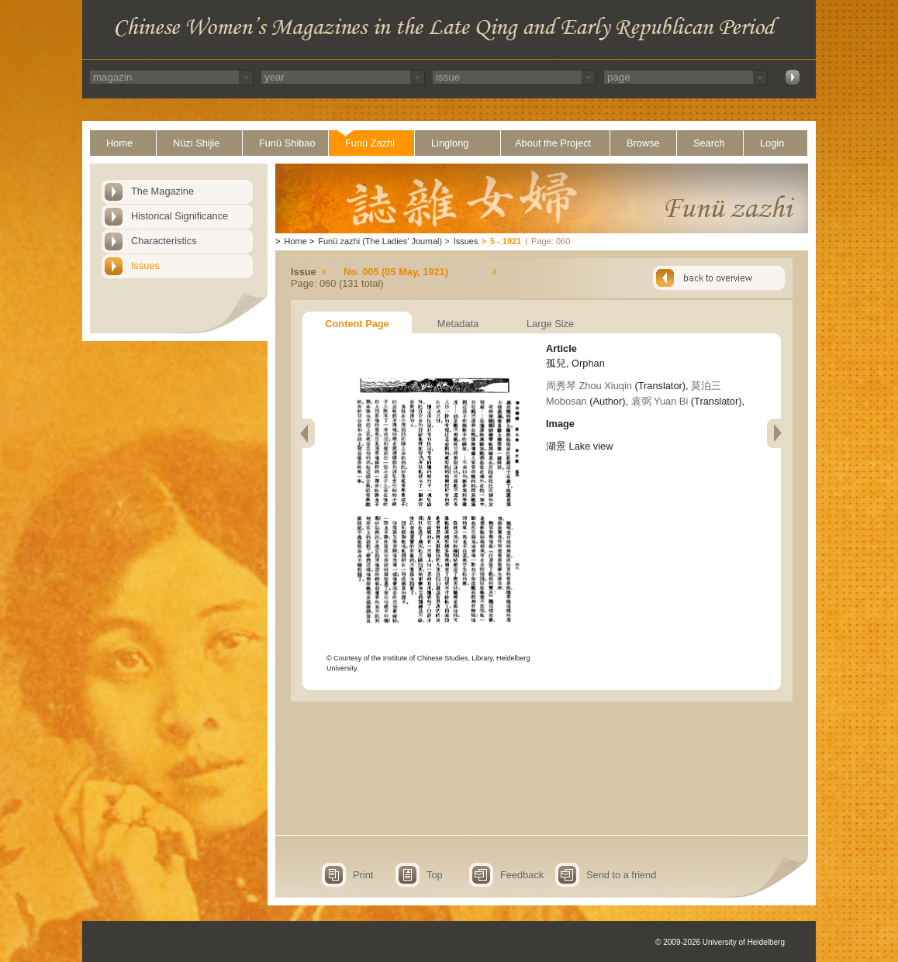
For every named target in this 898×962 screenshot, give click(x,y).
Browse (643, 143)
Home (119, 143)
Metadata (457, 323)
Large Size (550, 323)
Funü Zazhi (370, 143)
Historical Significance (179, 216)
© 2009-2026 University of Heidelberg (720, 942)
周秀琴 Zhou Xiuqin (589, 385)
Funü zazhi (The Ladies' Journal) (380, 241)
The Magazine (162, 191)
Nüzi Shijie (196, 143)
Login (772, 143)
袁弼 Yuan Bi (660, 401)
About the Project (553, 143)
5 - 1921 (505, 241)
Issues (145, 265)
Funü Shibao (287, 143)
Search (709, 143)
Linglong (449, 143)
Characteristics (164, 241)
